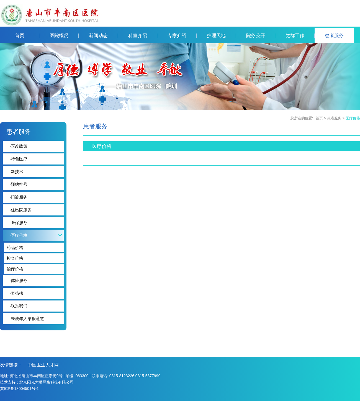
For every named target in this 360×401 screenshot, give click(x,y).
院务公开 (260, 35)
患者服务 (339, 35)
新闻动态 (103, 35)
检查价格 (14, 258)
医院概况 (64, 35)
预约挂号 (18, 184)
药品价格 (14, 247)
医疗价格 (353, 118)
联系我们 (18, 306)
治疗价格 (14, 269)
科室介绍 (142, 35)
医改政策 (18, 146)
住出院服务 (21, 209)
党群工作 (300, 35)
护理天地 (221, 35)
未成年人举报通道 (27, 318)
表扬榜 (16, 293)
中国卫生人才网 (43, 365)
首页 (27, 35)
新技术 (16, 171)
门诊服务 (18, 197)
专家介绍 (182, 35)
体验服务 (18, 280)
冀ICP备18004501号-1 (19, 388)
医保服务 (18, 222)
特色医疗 (18, 158)
